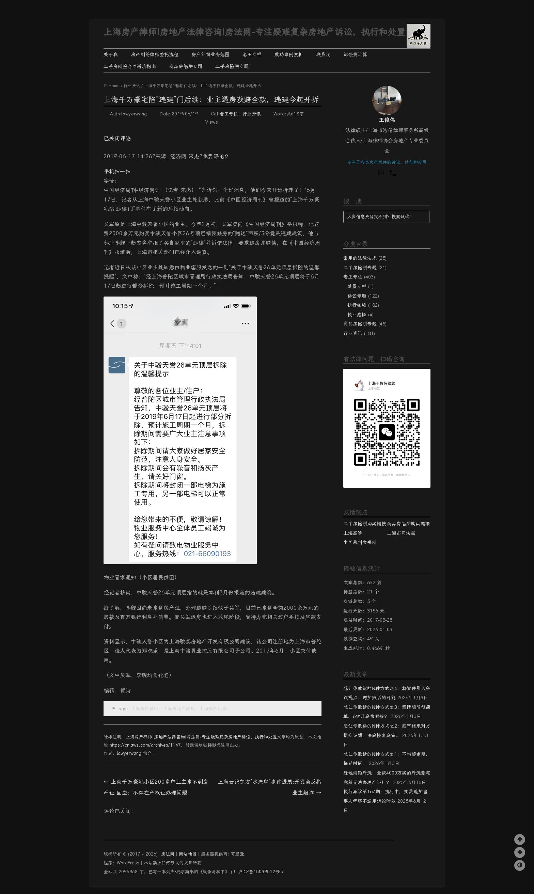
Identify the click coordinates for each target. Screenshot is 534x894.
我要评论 (214, 156)
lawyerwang (129, 753)
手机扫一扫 (117, 171)
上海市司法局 (401, 533)
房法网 (167, 854)
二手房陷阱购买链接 (364, 523)
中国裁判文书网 (360, 542)
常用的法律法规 (360, 258)
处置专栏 (356, 286)
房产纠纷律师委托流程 (154, 54)
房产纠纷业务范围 (210, 54)
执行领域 (356, 305)
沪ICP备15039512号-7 (261, 871)
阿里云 (237, 854)
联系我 (323, 54)
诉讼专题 (356, 296)
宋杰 (193, 156)
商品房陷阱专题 (185, 66)
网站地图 (188, 854)
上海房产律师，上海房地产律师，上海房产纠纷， (181, 708)
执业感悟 (356, 314)
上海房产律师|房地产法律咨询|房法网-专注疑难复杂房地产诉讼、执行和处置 (254, 32)
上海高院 (352, 533)
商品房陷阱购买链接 (408, 523)
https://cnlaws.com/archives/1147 (145, 745)
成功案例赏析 (288, 54)
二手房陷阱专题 (232, 66)
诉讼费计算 (355, 54)
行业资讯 (132, 85)
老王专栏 (252, 54)
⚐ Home (112, 85)
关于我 (111, 54)
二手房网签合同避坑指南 (130, 66)
